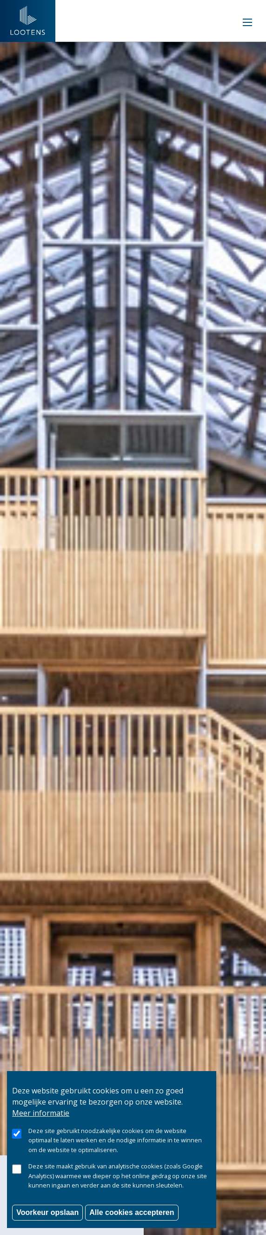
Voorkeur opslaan (47, 1222)
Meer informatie (40, 1123)
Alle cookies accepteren (131, 1222)
